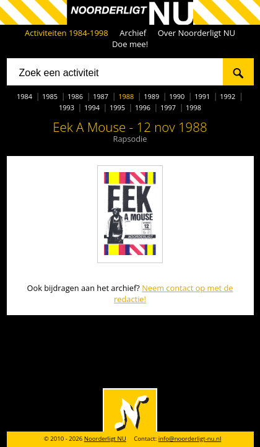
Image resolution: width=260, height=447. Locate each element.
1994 (92, 107)
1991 (202, 96)
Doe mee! (130, 44)
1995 (117, 107)
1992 (227, 96)
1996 (142, 107)
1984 (24, 96)
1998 (193, 107)
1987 (100, 96)
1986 (75, 96)
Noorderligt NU (105, 439)
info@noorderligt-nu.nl (190, 439)
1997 (168, 107)
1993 (66, 107)
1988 (126, 96)
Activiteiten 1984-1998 (66, 32)
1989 (151, 96)
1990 (176, 96)
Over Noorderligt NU (196, 32)
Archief (132, 32)
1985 (50, 96)
